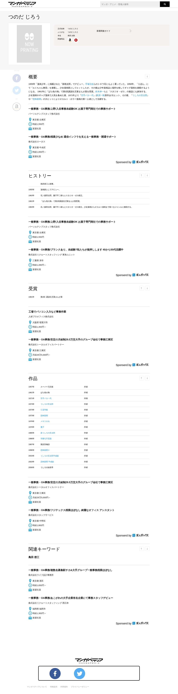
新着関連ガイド (103, 31)
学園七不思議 (46, 439)
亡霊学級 (44, 410)
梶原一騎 (100, 95)
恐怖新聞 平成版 (47, 462)
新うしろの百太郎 (48, 433)
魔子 (42, 427)
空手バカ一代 (87, 95)
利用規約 (64, 687)
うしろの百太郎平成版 (50, 456)
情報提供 (53, 687)
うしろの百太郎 (140, 95)
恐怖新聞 (37, 99)
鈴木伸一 (99, 91)
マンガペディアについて (37, 687)
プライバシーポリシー (80, 687)
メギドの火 (45, 421)
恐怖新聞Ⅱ (45, 450)
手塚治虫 (89, 84)
